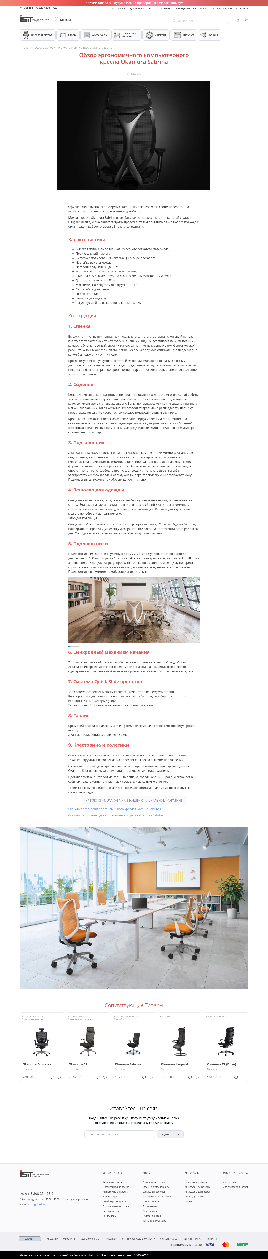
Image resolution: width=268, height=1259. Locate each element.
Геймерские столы (152, 1215)
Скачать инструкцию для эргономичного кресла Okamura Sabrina (115, 815)
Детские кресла (111, 1211)
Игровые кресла (111, 1196)
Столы (68, 35)
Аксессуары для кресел (197, 1191)
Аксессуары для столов (197, 1186)
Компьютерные (150, 1201)
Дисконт (156, 35)
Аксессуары (95, 35)
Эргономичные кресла (115, 1182)
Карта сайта (52, 1239)
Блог (203, 8)
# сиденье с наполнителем (80, 1019)
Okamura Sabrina (128, 1064)
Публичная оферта (192, 1239)
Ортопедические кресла (116, 1186)
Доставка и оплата (142, 8)
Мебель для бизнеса (125, 35)
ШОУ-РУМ (29, 1239)
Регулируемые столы (153, 1182)
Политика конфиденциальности (138, 1239)
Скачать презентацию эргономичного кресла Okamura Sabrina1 (114, 809)
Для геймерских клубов (235, 1186)
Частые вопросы (221, 8)
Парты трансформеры (154, 1220)
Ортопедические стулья (116, 1206)
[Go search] (174, 21)
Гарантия (164, 8)
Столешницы (149, 1211)
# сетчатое (27, 1016)
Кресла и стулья (37, 35)
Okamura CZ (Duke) (221, 1064)
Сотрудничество (185, 8)
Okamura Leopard (174, 1064)
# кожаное (211, 1016)
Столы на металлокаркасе (156, 1186)
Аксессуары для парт (196, 1196)
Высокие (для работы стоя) (156, 1196)
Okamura (27, 1069)
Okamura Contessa (37, 1064)
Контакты (242, 8)
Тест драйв (118, 8)
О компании (69, 1239)
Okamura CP (78, 1064)
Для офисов (229, 1182)
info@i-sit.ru (33, 1204)
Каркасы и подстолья (153, 1191)
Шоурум (184, 35)
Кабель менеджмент (196, 1182)
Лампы (188, 1201)
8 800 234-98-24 (38, 7)
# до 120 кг (38, 1016)
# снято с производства (32, 1019)
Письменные (149, 1206)
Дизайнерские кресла (114, 1201)
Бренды (209, 35)
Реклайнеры (109, 1215)
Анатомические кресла (115, 1191)
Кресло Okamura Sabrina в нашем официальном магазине (134, 801)
